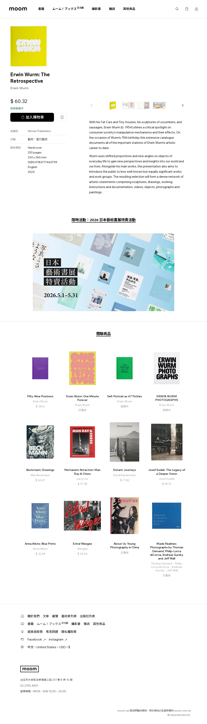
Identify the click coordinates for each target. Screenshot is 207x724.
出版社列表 (87, 616)
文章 (46, 616)
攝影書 (96, 9)
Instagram (58, 639)
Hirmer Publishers (39, 131)
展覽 (55, 616)
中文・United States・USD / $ (48, 647)
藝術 (30, 139)
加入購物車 (32, 117)
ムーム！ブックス (68, 9)
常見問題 (52, 632)
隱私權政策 (68, 632)
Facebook (36, 639)
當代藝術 (42, 139)
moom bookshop (18, 9)
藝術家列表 (69, 616)
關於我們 (33, 616)
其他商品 (129, 9)
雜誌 (112, 9)
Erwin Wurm (19, 88)
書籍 (41, 9)
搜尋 (177, 9)
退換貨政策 (35, 632)
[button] (182, 105)
